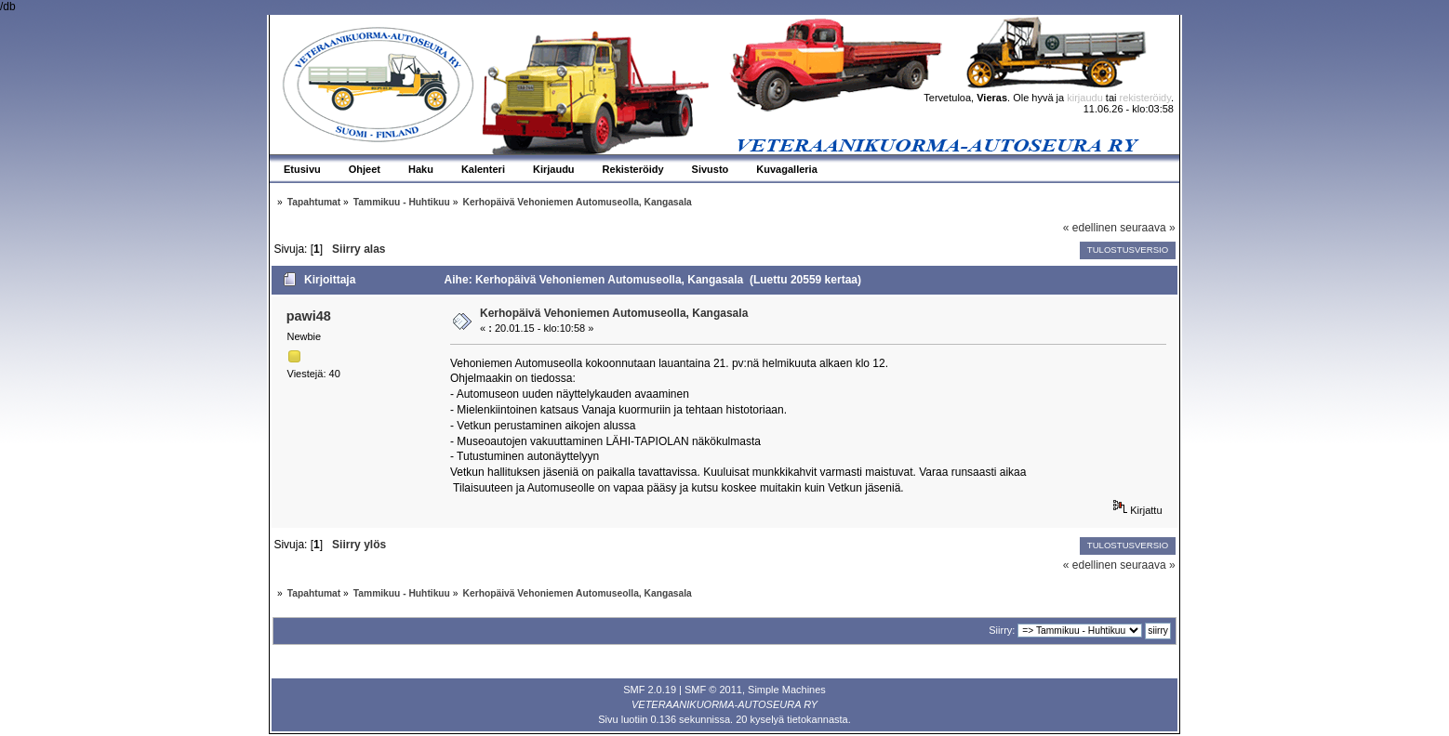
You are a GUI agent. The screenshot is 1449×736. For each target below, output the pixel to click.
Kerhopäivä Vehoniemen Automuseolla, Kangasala (614, 313)
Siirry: (1002, 630)
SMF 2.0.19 (649, 689)
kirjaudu (1085, 97)
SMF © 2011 (713, 689)
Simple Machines (787, 689)
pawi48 (308, 316)
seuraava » (1147, 227)
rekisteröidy (1145, 97)
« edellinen (1090, 227)
